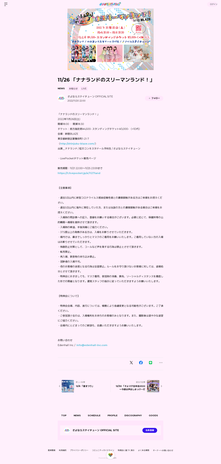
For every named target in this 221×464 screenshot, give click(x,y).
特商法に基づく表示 (126, 450)
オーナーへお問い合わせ (163, 450)
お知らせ (73, 88)
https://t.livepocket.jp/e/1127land (79, 173)
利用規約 (62, 450)
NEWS (61, 88)
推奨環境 (51, 450)
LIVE (84, 88)
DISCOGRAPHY (135, 415)
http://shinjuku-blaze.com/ (77, 143)
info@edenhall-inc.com (91, 345)
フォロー (154, 98)
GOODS (156, 415)
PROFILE (114, 415)
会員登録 (149, 430)
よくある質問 (143, 450)
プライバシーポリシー (79, 450)
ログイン (211, 4)
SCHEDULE (95, 415)
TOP (64, 415)
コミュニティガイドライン (103, 450)
